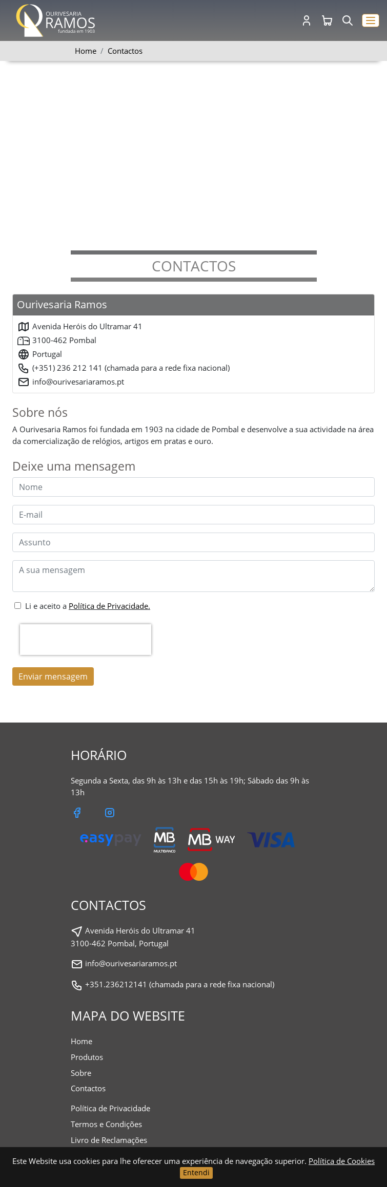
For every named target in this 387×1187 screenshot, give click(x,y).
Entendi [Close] (196, 1172)
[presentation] (85, 639)
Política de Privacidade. (109, 606)
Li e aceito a (87, 606)
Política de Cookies (342, 1161)
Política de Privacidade (110, 1108)
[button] (370, 21)
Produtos (87, 1057)
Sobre (81, 1073)
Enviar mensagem (53, 676)
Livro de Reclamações (109, 1140)
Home (85, 51)
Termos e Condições (106, 1124)
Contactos (88, 1088)
